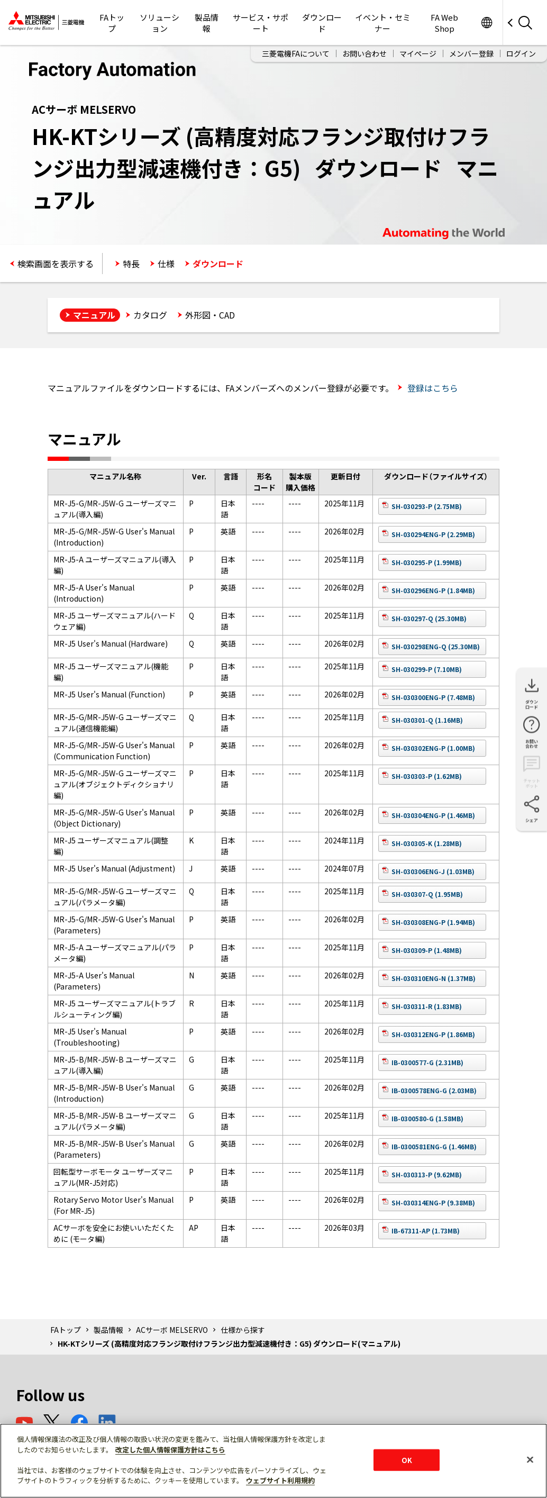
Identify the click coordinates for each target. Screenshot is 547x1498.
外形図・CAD (210, 314)
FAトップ (111, 23)
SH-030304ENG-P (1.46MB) (433, 815)
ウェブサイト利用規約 (280, 1480)
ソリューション (159, 23)
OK (407, 1460)
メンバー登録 (471, 53)
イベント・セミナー (383, 23)
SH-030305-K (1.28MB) (426, 843)
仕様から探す (243, 1329)
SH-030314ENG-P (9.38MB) (433, 1202)
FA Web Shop (444, 23)
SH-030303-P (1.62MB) (426, 775)
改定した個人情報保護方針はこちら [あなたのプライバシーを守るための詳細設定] (170, 1450)
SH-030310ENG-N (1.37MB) (433, 978)
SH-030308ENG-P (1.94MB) (433, 922)
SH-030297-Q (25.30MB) (429, 618)
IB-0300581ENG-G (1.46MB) (434, 1146)
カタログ (150, 314)
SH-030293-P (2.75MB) (426, 506)
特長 (131, 263)
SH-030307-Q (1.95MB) (427, 893)
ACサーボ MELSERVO (172, 1329)
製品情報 (206, 23)
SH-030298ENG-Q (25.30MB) (435, 646)
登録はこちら (431, 388)
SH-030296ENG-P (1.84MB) (433, 590)
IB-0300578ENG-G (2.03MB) (434, 1090)
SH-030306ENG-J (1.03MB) (433, 871)
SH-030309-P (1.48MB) (426, 950)
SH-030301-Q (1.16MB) (427, 719)
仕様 (166, 263)
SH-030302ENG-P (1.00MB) (433, 747)
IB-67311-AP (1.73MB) (425, 1230)
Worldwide (486, 22)
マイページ (417, 53)
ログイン (521, 53)
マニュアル (94, 314)
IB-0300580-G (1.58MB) (427, 1118)
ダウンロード (322, 23)
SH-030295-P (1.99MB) (426, 562)
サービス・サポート (260, 23)
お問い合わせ (364, 53)
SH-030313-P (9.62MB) (426, 1174)
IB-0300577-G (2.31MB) (427, 1062)
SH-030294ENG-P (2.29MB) (433, 534)
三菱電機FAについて (296, 53)
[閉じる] (530, 1459)
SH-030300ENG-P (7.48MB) (433, 697)
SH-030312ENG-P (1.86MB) (433, 1034)
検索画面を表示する (55, 263)
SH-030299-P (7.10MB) (426, 669)
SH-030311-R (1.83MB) (426, 1006)
